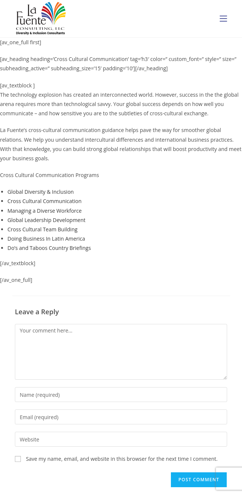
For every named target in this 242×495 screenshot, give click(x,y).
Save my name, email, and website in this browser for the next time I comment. (122, 458)
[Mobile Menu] (223, 18)
